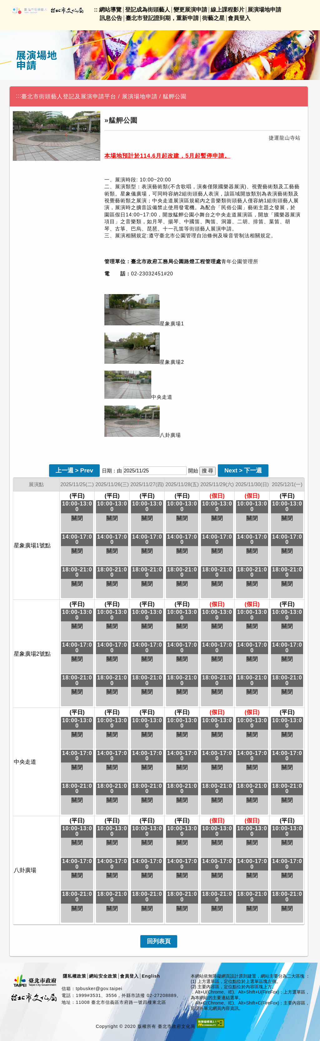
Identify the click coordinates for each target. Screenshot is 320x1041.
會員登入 (239, 18)
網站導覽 (110, 10)
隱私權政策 (74, 976)
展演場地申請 (264, 10)
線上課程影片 (227, 10)
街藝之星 (213, 18)
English (151, 976)
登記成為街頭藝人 (147, 10)
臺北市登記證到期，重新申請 (162, 18)
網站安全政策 (103, 976)
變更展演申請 (190, 10)
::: (18, 96)
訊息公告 (111, 18)
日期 (107, 470)
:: (96, 10)
